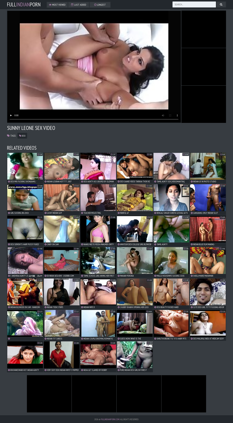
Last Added (78, 4)
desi (22, 135)
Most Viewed (57, 4)
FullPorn (24, 4)
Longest (100, 4)
